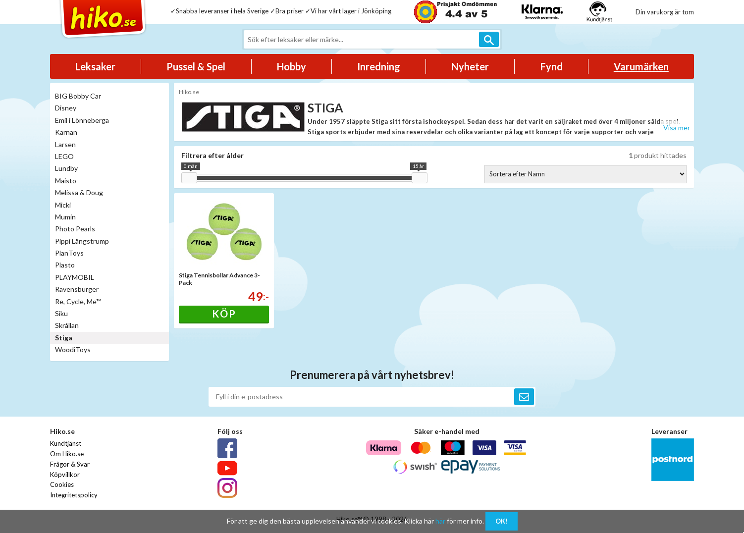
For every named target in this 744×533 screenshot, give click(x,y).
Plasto (65, 265)
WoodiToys (73, 349)
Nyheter (470, 66)
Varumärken (641, 66)
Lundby (66, 168)
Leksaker (95, 66)
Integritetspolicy (74, 495)
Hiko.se (189, 92)
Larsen (65, 144)
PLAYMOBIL (74, 277)
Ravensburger (77, 289)
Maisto (65, 180)
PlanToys (69, 253)
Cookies (62, 484)
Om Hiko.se (67, 454)
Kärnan (66, 132)
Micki (63, 205)
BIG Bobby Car (78, 96)
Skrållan (67, 325)
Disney (65, 108)
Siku (61, 313)
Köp (224, 314)
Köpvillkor (65, 475)
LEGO (64, 156)
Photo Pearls (75, 228)
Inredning (378, 66)
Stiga (63, 337)
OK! (501, 521)
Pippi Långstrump (82, 241)
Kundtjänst (65, 443)
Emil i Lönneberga (82, 120)
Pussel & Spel (195, 66)
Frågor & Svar (70, 464)
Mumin (65, 217)
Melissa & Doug (79, 192)
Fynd (551, 66)
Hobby (291, 66)
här (440, 521)
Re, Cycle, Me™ (78, 301)
